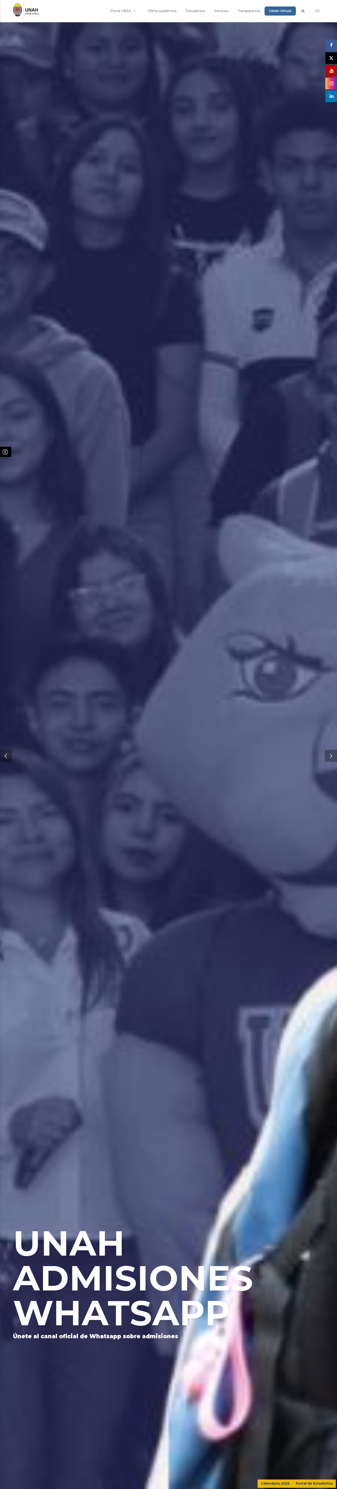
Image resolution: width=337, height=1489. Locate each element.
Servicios (221, 11)
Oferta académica (162, 11)
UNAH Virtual (280, 11)
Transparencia (249, 11)
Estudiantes (195, 11)
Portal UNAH (122, 11)
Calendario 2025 (275, 1483)
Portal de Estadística (314, 1483)
